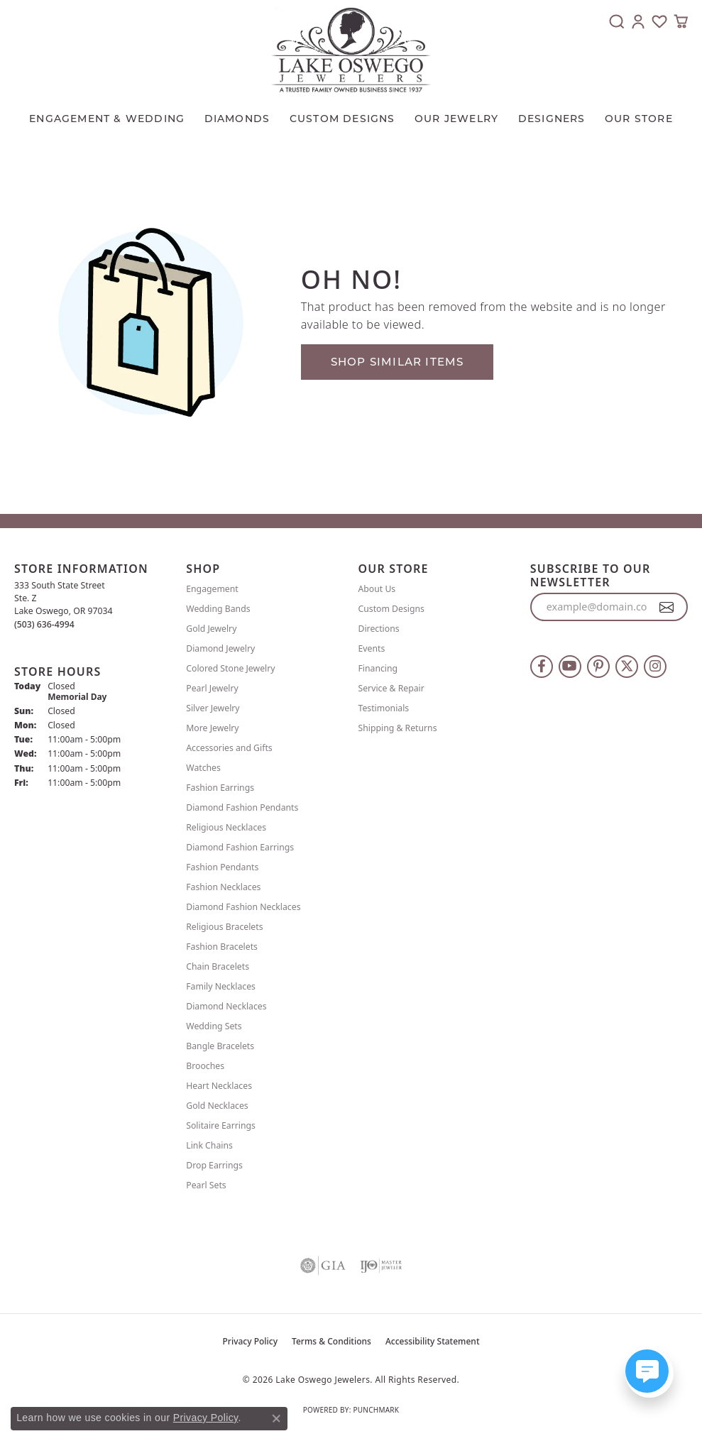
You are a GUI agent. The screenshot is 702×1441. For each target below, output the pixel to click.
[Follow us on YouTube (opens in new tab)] (570, 666)
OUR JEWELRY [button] (456, 118)
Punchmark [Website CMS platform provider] (376, 1410)
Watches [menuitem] (203, 768)
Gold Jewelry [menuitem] (211, 629)
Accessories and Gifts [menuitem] (229, 748)
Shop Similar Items (397, 361)
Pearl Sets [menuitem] (206, 1185)
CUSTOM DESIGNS (342, 118)
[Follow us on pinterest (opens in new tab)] (598, 666)
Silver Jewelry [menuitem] (212, 708)
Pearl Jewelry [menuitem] (212, 688)
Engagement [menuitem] (212, 589)
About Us (377, 589)
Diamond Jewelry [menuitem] (220, 648)
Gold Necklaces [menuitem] (217, 1106)
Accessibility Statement (432, 1341)
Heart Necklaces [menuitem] (219, 1086)
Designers (552, 118)
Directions (379, 629)
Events (371, 648)
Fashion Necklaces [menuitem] (223, 887)
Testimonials (384, 708)
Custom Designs (391, 609)
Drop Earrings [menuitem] (214, 1165)
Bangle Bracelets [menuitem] (220, 1046)
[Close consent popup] (276, 1418)
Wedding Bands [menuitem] (218, 609)
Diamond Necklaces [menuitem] (226, 1006)
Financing (378, 668)
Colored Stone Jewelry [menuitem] (230, 668)
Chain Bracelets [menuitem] (217, 966)
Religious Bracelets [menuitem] (224, 927)
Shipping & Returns (397, 728)
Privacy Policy (250, 1341)
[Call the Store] (44, 624)
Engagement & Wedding (107, 118)
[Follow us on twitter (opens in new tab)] (626, 666)
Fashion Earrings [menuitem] (220, 788)
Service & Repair (391, 688)
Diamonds (237, 118)
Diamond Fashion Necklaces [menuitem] (243, 907)
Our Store (639, 118)
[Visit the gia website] (323, 1265)
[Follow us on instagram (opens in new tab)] (655, 666)
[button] (617, 21)
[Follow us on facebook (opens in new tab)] (541, 666)
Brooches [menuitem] (205, 1066)
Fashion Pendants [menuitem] (222, 867)
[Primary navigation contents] (351, 115)
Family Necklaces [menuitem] (221, 986)
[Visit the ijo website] (381, 1265)
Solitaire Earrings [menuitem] (221, 1125)
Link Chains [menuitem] (209, 1145)
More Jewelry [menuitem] (212, 728)
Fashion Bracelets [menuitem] (222, 947)
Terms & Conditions (331, 1341)
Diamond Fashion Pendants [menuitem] (242, 807)
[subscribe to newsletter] (666, 607)
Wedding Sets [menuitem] (213, 1026)
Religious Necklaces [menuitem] (226, 827)
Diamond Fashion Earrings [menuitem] (240, 847)
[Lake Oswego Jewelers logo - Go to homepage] (351, 49)
